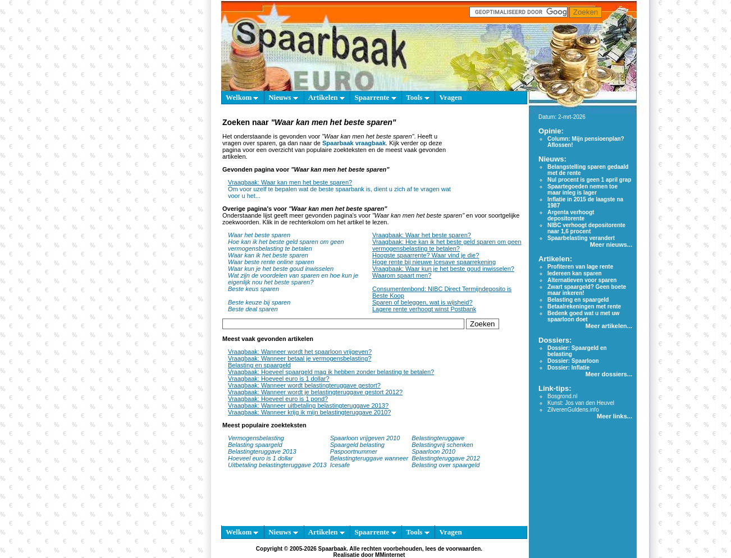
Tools (417, 97)
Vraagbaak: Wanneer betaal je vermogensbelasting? (299, 358)
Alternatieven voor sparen (581, 280)
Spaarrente (375, 97)
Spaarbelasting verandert (581, 238)
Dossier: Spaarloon (573, 361)
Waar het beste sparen (259, 235)
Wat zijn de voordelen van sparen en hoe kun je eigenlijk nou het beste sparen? (293, 278)
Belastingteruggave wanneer (369, 458)
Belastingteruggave (438, 438)
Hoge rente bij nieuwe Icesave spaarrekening (434, 262)
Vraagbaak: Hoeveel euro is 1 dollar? (279, 378)
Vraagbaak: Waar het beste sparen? (421, 235)
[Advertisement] (486, 161)
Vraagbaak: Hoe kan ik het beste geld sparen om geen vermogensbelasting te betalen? (447, 245)
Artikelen (326, 97)
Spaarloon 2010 (434, 451)
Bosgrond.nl (562, 396)
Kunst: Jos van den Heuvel (580, 403)
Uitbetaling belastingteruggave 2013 (277, 465)
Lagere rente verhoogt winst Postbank (424, 309)
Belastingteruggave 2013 (262, 451)
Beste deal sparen (253, 309)
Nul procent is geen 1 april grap (589, 180)
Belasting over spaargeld (445, 465)
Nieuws (283, 97)
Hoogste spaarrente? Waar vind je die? (425, 255)
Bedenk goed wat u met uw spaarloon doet (583, 316)
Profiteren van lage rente (580, 267)
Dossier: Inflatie (568, 368)
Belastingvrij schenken (442, 444)
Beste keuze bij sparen (259, 302)
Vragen (450, 97)
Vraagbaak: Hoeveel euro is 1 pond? (278, 398)
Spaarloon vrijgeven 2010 (365, 438)
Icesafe (340, 465)
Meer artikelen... (609, 325)
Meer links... (614, 416)
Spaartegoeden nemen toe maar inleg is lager (582, 189)
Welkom (242, 97)
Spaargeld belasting (357, 444)
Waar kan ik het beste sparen (268, 255)
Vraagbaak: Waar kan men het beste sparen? (290, 182)
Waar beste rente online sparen (271, 262)
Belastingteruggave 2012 (446, 458)
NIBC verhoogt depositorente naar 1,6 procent (586, 228)
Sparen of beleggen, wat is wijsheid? (422, 302)
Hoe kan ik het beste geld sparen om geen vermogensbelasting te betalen (286, 245)
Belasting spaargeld (255, 444)
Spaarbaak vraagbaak (354, 143)
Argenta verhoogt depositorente (570, 215)
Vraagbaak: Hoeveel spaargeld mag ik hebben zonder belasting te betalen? (331, 371)
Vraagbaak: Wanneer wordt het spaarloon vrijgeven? (300, 351)
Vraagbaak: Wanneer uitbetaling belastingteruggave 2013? (308, 405)
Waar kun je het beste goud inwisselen (280, 268)
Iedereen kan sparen (574, 273)
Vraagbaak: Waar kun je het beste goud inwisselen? (443, 268)
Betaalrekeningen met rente (584, 306)
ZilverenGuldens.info (573, 410)
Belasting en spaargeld (259, 365)
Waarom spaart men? (401, 275)
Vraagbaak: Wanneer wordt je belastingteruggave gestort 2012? (315, 392)
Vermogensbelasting (256, 438)
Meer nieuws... (611, 244)
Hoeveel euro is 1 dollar (260, 458)
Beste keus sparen (253, 288)
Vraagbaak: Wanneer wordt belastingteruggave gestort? (304, 385)
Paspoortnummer (353, 451)
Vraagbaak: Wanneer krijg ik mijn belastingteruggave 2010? (309, 412)
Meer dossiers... (609, 374)
